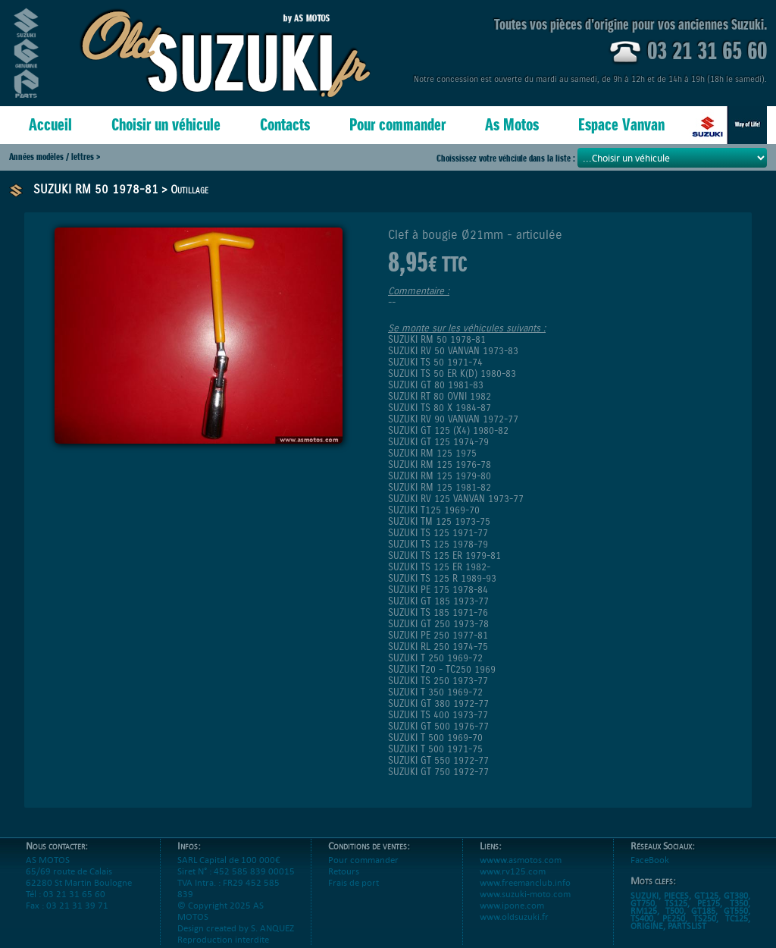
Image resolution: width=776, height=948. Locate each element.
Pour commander (397, 125)
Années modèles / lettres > (54, 156)
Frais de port (353, 893)
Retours (343, 882)
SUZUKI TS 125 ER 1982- (439, 567)
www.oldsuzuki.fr (514, 928)
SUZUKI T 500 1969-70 (435, 737)
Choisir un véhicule (166, 125)
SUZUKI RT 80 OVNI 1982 (439, 396)
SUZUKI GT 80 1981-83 (435, 385)
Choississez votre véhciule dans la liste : (506, 158)
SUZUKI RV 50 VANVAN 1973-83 (453, 350)
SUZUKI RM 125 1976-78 (439, 464)
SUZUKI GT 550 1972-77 (438, 760)
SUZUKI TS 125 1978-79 (438, 544)
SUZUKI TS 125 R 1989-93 (442, 578)
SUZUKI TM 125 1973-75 (439, 521)
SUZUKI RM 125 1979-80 (439, 476)
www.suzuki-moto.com (525, 905)
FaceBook (649, 871)
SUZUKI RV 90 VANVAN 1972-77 (453, 419)
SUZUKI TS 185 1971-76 (438, 612)
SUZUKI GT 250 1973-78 (438, 623)
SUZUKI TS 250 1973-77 (438, 680)
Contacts (285, 125)
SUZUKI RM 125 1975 (432, 453)
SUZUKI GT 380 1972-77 (438, 703)
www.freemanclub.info (525, 893)
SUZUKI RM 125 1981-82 (439, 487)
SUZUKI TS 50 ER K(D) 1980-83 (452, 373)
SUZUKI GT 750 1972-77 (438, 771)
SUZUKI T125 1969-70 (434, 510)
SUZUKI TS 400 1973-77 (438, 714)
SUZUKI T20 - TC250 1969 (442, 669)
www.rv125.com (513, 882)
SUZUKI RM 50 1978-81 (95, 189)
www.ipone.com (512, 916)
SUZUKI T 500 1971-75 (435, 749)
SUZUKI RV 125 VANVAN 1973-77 (456, 498)
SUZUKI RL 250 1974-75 (438, 646)
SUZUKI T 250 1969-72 (435, 658)
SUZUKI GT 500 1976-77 (438, 726)
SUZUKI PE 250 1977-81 (438, 635)
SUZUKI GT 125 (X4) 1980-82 (448, 430)
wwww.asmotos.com (521, 871)
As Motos (512, 125)
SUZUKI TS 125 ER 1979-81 (444, 555)
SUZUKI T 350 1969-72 (435, 692)
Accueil (50, 125)
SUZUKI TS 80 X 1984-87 (439, 407)
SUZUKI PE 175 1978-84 (438, 589)
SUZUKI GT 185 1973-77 (438, 601)
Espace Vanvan (621, 125)
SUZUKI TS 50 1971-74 (435, 362)
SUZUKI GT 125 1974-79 (438, 441)
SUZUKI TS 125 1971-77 (438, 532)
